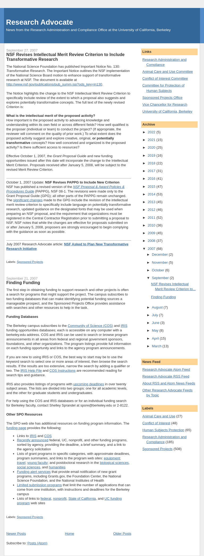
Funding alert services (34, 472)
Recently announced (33, 440)
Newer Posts (16, 534)
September (161, 278)
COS (48, 436)
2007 (152, 249)
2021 (152, 140)
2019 (152, 155)
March (157, 346)
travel (21, 463)
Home (69, 534)
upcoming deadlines (88, 384)
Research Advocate (39, 22)
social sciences (28, 467)
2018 (152, 163)
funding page (16, 428)
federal (46, 499)
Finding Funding (23, 282)
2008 (152, 241)
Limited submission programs (39, 485)
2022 (152, 132)
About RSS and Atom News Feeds (168, 383)
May (155, 330)
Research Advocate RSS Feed (165, 376)
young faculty (37, 463)
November (160, 262)
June (156, 323)
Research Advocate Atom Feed (166, 369)
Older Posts (122, 534)
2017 (152, 171)
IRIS (124, 326)
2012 (152, 210)
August (158, 307)
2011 (152, 218)
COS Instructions (62, 371)
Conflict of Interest (156, 423)
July (155, 315)
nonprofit (60, 499)
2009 (152, 233)
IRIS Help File (31, 371)
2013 (152, 202)
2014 (152, 194)
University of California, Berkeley (167, 111)
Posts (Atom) (37, 543)
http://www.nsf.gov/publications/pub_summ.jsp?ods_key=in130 (54, 84)
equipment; (112, 458)
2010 (152, 225)
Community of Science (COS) (90, 326)
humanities (57, 467)
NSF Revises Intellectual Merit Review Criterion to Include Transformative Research (65, 57)
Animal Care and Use (158, 416)
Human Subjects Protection (163, 430)
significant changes (28, 200)
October (158, 270)
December (160, 254)
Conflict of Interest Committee (165, 78)
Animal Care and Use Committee (167, 72)
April (156, 338)
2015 (152, 187)
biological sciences (114, 463)
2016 (152, 179)
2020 (152, 147)
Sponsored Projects (30, 261)
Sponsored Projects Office (162, 98)
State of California (82, 499)
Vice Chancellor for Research (164, 104)
